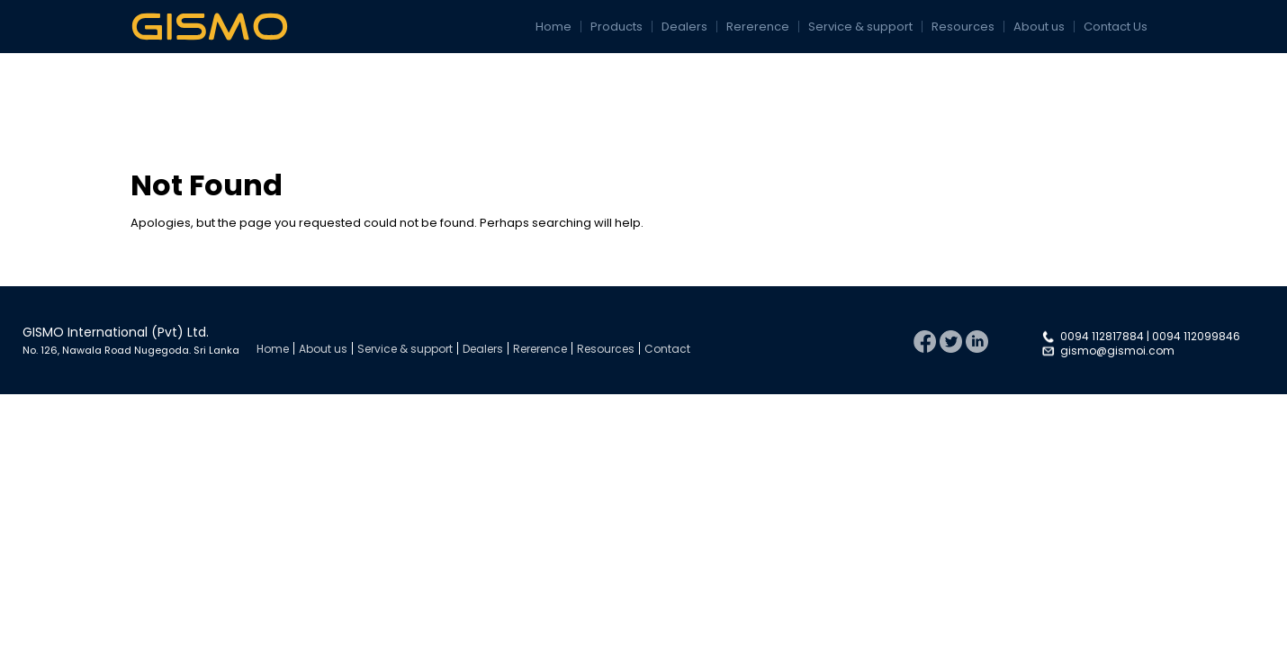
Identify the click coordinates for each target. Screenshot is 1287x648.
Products (616, 26)
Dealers (684, 26)
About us (1039, 26)
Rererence (757, 26)
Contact (667, 348)
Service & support (860, 26)
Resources (963, 26)
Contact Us (1116, 26)
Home (554, 26)
